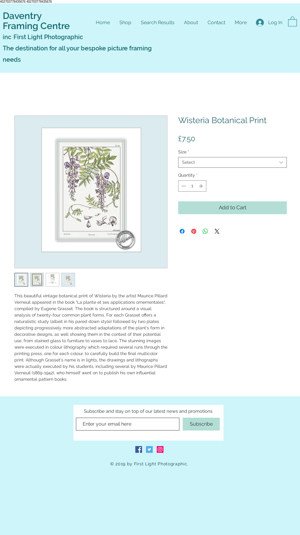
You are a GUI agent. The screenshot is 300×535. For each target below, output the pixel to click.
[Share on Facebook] (182, 231)
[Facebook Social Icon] (138, 449)
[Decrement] (183, 186)
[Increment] (201, 186)
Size (183, 151)
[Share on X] (217, 231)
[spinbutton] (192, 186)
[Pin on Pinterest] (193, 231)
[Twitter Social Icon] (149, 449)
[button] (292, 21)
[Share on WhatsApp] (205, 231)
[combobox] (232, 162)
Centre (55, 25)
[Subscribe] (201, 424)
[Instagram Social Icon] (160, 449)
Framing (21, 25)
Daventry (22, 15)
